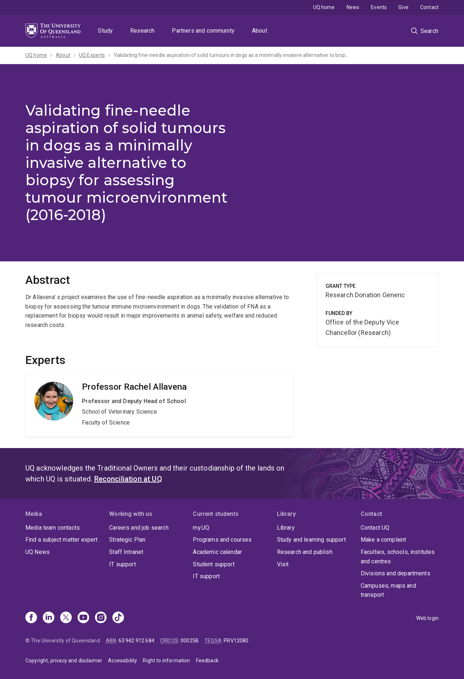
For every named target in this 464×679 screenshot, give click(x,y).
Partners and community (203, 30)
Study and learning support (311, 539)
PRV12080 (236, 640)
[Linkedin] (48, 618)
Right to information (166, 660)
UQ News (37, 551)
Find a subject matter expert (61, 539)
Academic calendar (217, 551)
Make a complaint (383, 539)
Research (142, 30)
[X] (66, 618)
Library (286, 527)
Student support (213, 564)
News (353, 7)
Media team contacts (52, 527)
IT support (122, 564)
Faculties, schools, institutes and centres (398, 556)
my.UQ (201, 527)
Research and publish (304, 551)
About (259, 30)
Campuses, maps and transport (388, 590)
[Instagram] (101, 618)
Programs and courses (222, 539)
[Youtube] (83, 618)
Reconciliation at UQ (128, 479)
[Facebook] (31, 618)
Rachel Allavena (159, 404)
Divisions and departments (395, 573)
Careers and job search (139, 527)
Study (105, 30)
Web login (427, 618)
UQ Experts (92, 55)
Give (403, 7)
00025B (190, 640)
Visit (283, 564)
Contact (429, 7)
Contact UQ (375, 527)
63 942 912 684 (136, 640)
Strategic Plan (127, 539)
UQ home (324, 7)
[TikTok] (118, 618)
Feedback (207, 660)
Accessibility (122, 660)
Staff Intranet (126, 551)
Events (379, 7)
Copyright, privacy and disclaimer (63, 660)
